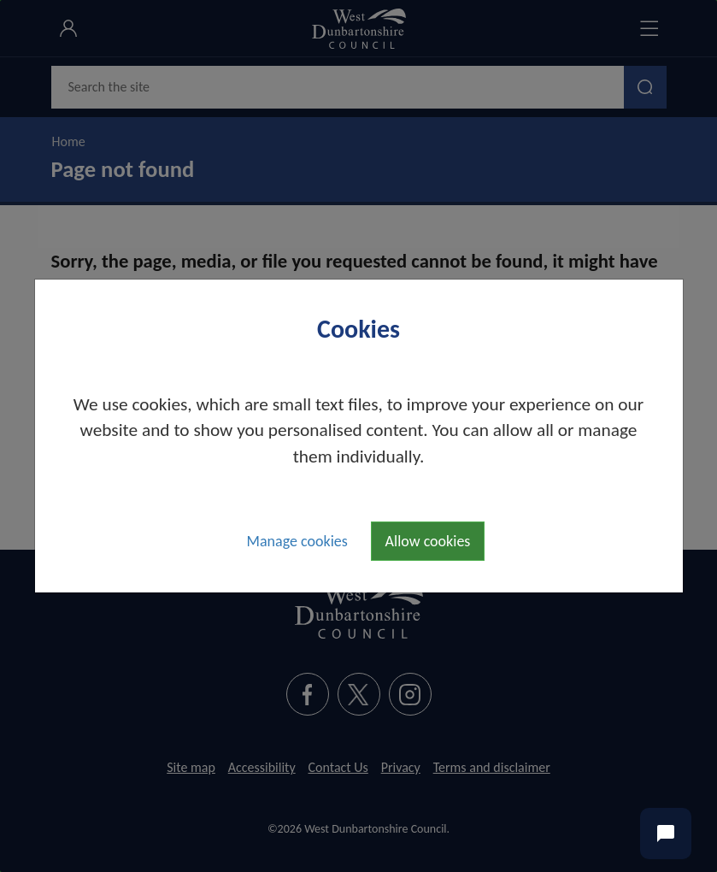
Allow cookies (428, 541)
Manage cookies (297, 541)
